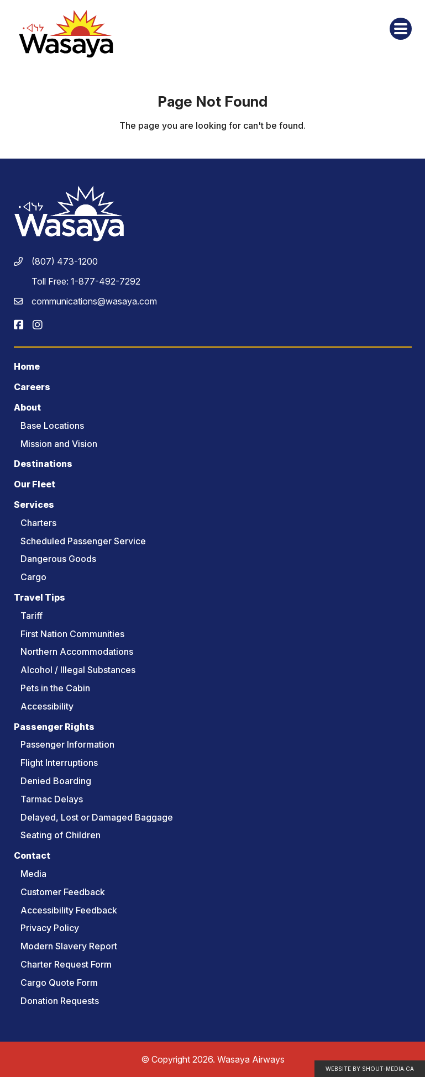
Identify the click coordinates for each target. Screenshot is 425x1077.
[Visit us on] (19, 325)
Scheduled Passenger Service (83, 541)
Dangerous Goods (58, 558)
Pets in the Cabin (55, 688)
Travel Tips (39, 597)
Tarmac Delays (51, 799)
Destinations (43, 463)
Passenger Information (67, 744)
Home (27, 366)
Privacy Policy (49, 927)
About (27, 407)
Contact (32, 855)
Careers (32, 386)
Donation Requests (59, 1000)
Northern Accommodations (76, 651)
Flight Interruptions (59, 762)
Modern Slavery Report (68, 946)
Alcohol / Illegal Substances (77, 669)
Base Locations (52, 425)
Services (34, 504)
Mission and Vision (58, 443)
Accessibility (47, 706)
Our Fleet (34, 484)
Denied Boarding (55, 780)
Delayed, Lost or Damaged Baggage (96, 817)
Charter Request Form (66, 964)
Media (33, 873)
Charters (38, 522)
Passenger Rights (54, 726)
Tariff (31, 615)
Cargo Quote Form (59, 982)
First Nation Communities (72, 633)
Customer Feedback (62, 891)
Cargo (33, 576)
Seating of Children (60, 834)
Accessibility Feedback (68, 910)
